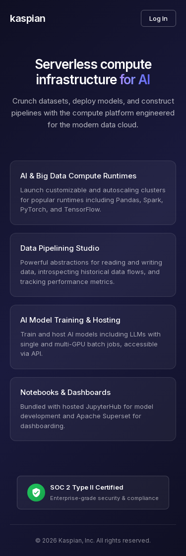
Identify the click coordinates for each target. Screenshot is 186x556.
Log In (158, 18)
